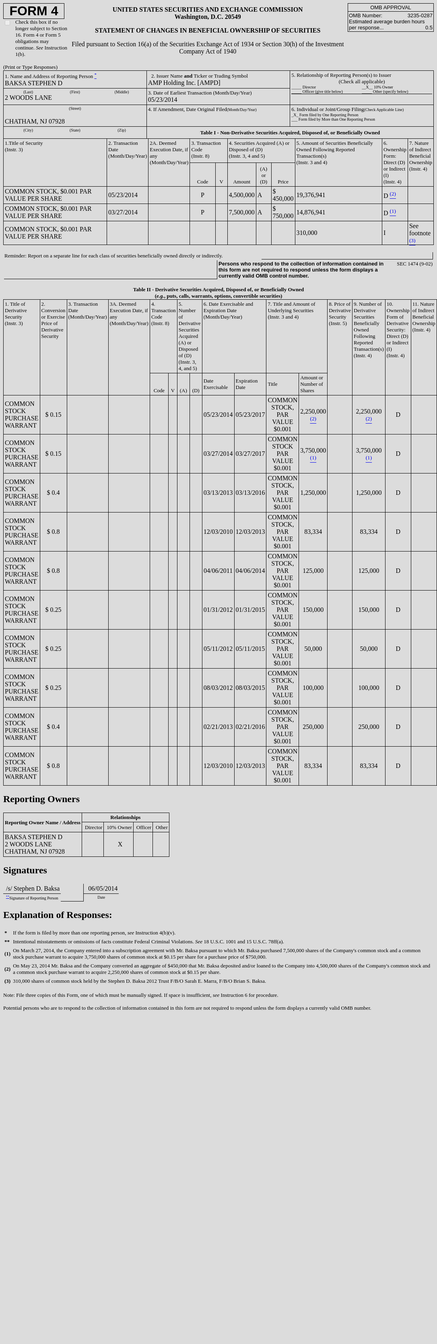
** (7, 897)
